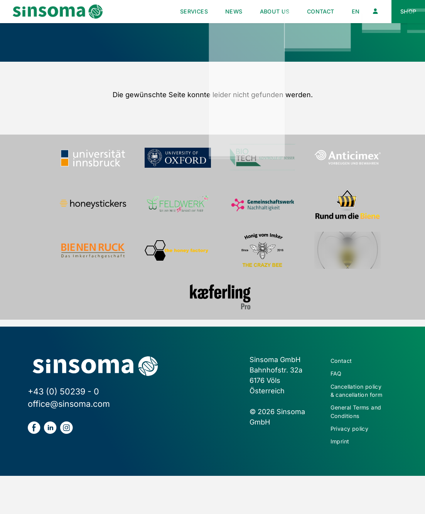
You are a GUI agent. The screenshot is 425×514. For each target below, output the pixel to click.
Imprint (343, 479)
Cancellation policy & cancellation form (352, 407)
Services (162, 11)
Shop (406, 11)
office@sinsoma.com (69, 404)
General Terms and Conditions (357, 443)
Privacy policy (354, 464)
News (208, 11)
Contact (309, 11)
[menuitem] (349, 11)
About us (255, 11)
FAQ (337, 377)
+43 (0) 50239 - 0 (63, 391)
